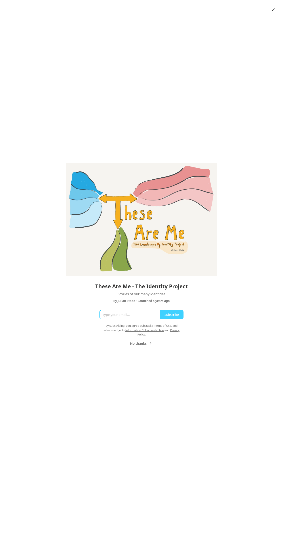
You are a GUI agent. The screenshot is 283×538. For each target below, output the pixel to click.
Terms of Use (162, 326)
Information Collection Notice (144, 330)
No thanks (141, 343)
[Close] (273, 9)
